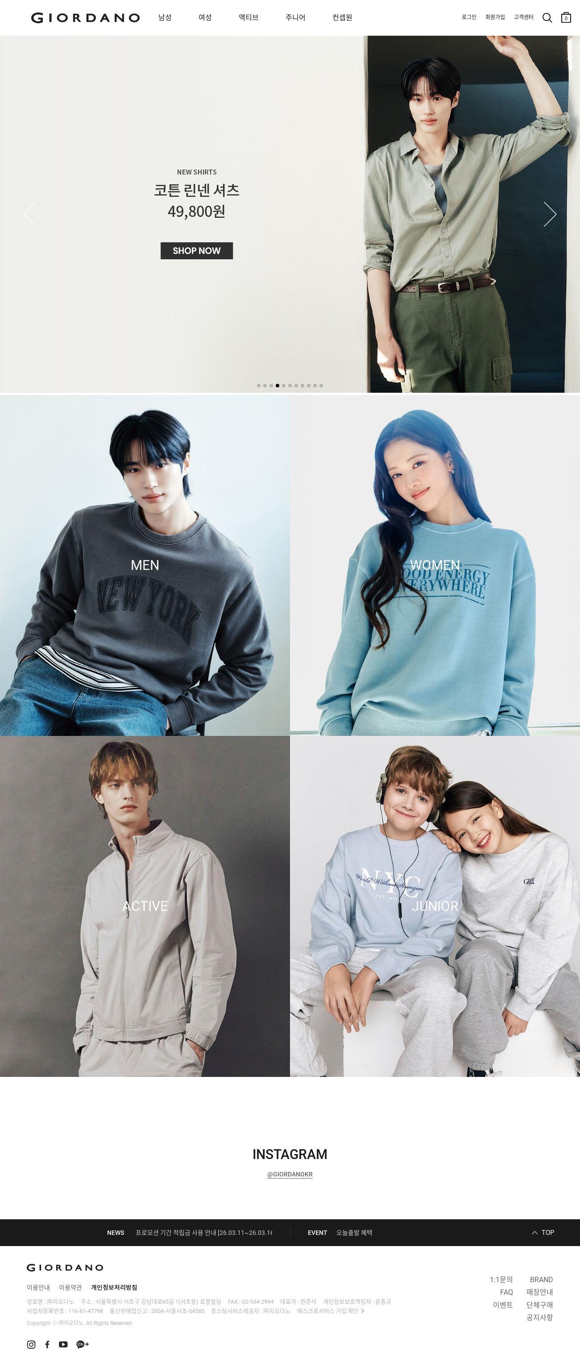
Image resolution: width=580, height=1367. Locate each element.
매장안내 (539, 1292)
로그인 (469, 17)
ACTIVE (145, 906)
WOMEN (435, 565)
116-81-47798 (85, 1311)
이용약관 (70, 1287)
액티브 (249, 17)
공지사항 (539, 1317)
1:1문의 (501, 1280)
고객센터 (524, 17)
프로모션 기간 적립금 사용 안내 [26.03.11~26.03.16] (206, 1232)
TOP (548, 1233)
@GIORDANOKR (290, 1174)
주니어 (296, 17)
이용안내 (38, 1287)
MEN (145, 565)
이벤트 (503, 1305)
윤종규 (383, 1301)
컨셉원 (342, 17)
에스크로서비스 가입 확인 (328, 1311)
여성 (205, 17)
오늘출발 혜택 (354, 1232)
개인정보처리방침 (114, 1287)
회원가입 (495, 17)
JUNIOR (435, 906)
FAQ (506, 1292)
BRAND (541, 1280)
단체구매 (539, 1305)
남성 (165, 17)
